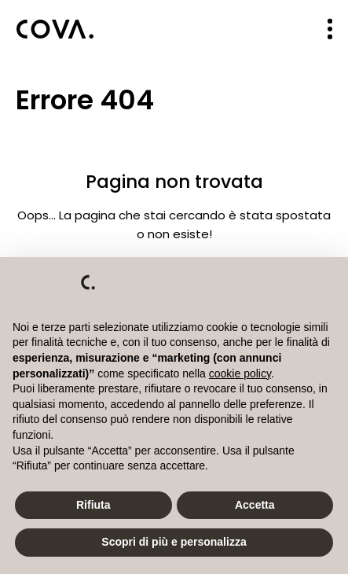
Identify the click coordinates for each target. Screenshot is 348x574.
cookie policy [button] (240, 373)
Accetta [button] (255, 505)
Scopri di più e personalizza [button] (173, 541)
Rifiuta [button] (93, 505)
